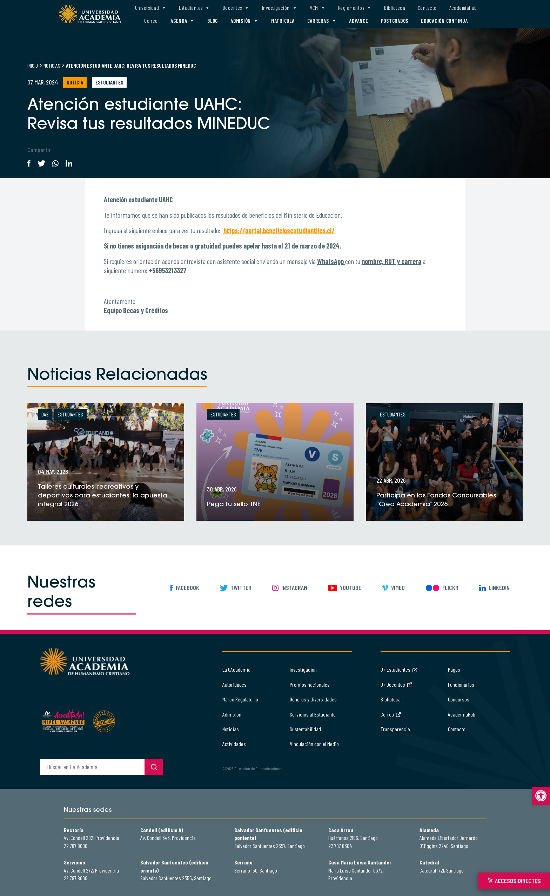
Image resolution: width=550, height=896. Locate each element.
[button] (541, 796)
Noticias (51, 65)
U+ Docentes (396, 684)
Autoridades (234, 684)
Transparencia (395, 729)
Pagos (454, 669)
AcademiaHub (463, 8)
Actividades (234, 743)
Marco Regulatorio (240, 699)
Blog (212, 21)
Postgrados (395, 21)
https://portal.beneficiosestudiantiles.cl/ (279, 230)
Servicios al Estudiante (313, 714)
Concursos (458, 699)
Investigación (279, 8)
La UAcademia (236, 669)
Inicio (32, 65)
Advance (358, 21)
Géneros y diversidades (313, 699)
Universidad (150, 8)
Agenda (182, 21)
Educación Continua (444, 21)
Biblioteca (394, 8)
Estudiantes (194, 8)
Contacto (427, 8)
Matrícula (283, 21)
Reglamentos (354, 8)
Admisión (244, 21)
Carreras (322, 21)
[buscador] (92, 767)
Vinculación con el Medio (314, 743)
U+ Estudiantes (399, 669)
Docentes (236, 8)
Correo (151, 21)
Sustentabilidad (305, 729)
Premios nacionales (310, 684)
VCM (318, 8)
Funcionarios (461, 684)
